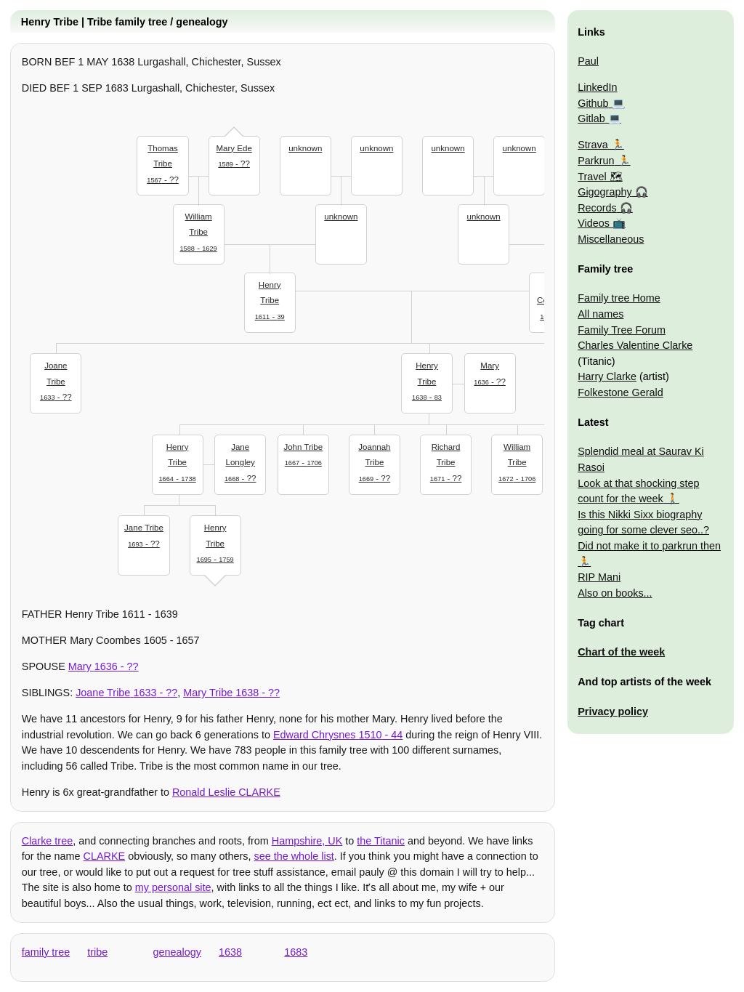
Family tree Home (619, 298)
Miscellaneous (611, 239)
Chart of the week (621, 652)
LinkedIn (597, 87)
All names (600, 314)
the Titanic (381, 841)
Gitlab (591, 118)
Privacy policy (613, 711)
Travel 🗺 (600, 176)
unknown (305, 148)
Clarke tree (47, 841)
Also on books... (615, 593)
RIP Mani (599, 577)
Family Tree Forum (622, 330)
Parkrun (596, 160)
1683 (295, 952)
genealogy (177, 952)
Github (593, 103)
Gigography (604, 192)
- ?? (163, 162)
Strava (593, 144)
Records (597, 208)
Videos (594, 223)
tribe (97, 952)
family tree (46, 952)
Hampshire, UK (307, 841)
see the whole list (293, 856)
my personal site (173, 887)
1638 (230, 952)
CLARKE (105, 856)
